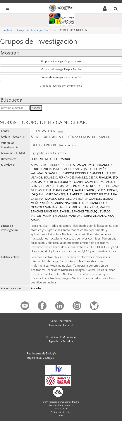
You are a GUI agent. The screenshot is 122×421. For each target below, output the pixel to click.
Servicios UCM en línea (61, 337)
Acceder (36, 288)
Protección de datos (61, 412)
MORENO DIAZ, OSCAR (60, 198)
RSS (61, 415)
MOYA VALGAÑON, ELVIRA (95, 198)
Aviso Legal (61, 408)
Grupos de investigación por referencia (61, 85)
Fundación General (61, 325)
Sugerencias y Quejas (40, 357)
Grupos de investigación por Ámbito (61, 69)
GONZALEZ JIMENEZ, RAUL (87, 186)
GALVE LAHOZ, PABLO (99, 182)
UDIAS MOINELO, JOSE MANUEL (51, 159)
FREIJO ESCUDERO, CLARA (66, 182)
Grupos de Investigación (32, 30)
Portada (8, 30)
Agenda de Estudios (61, 341)
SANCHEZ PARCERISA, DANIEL (50, 211)
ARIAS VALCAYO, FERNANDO (92, 165)
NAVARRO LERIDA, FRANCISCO (85, 203)
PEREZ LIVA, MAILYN (97, 207)
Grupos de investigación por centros (61, 61)
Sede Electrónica (61, 321)
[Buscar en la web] (116, 8)
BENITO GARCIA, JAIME (46, 169)
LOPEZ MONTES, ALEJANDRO (64, 194)
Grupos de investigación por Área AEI (61, 77)
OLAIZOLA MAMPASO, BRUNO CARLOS (56, 207)
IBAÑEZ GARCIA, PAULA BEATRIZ (74, 190)
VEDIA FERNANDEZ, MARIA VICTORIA (67, 215)
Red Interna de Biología (41, 353)
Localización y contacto (61, 405)
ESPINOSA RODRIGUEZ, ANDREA (82, 173)
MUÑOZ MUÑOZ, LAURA (47, 203)
